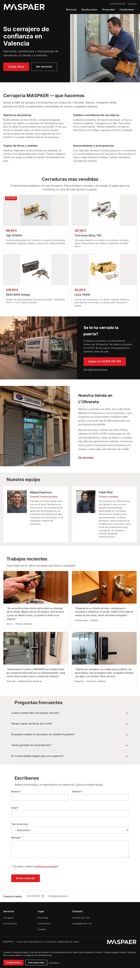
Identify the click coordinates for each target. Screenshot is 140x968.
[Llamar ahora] (16, 66)
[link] (85, 457)
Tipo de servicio (19, 824)
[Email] (58, 896)
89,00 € (11, 230)
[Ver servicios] (44, 66)
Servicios (8, 911)
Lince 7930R (82, 294)
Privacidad (43, 917)
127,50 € (80, 230)
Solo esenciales (36, 962)
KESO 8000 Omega (18, 294)
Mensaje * (16, 837)
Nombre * (16, 791)
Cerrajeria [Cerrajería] (8, 917)
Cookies (42, 929)
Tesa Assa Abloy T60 (87, 235)
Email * (14, 807)
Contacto (132, 4)
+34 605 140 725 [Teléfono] (81, 917)
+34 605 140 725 (117, 4)
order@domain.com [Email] (82, 923)
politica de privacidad (46, 866)
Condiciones (44, 923)
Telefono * (77, 791)
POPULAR (11, 198)
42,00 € (80, 290)
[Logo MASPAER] (24, 7)
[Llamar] (35, 896)
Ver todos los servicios (95, 369)
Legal (41, 911)
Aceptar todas (13, 962)
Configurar (54, 962)
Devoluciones (10, 923)
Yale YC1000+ (14, 235)
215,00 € (12, 290)
